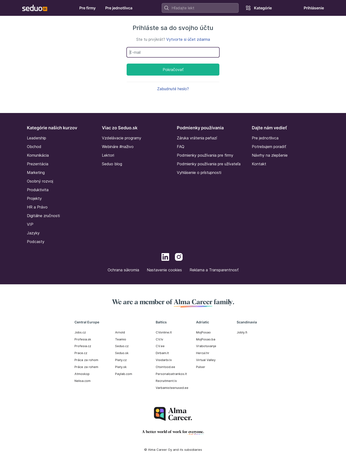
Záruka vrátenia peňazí (197, 138)
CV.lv (159, 339)
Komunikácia (38, 155)
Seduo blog (112, 163)
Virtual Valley (206, 360)
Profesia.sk (82, 339)
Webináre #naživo (118, 146)
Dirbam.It (162, 353)
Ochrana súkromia (123, 269)
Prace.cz (80, 353)
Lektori (108, 155)
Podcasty (35, 241)
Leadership (36, 138)
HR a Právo (37, 207)
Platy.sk (121, 367)
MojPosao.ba (205, 339)
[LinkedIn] (165, 257)
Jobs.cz (80, 332)
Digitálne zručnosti (43, 215)
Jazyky (33, 233)
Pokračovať (173, 69)
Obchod (34, 146)
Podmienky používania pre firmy (205, 155)
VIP (30, 224)
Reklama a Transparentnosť (214, 269)
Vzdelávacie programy (121, 138)
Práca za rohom (86, 360)
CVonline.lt (164, 332)
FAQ (180, 146)
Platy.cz (121, 360)
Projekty (34, 198)
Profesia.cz (82, 346)
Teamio (120, 339)
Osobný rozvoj (40, 181)
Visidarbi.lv (164, 360)
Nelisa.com (82, 381)
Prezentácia (37, 163)
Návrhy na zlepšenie (270, 155)
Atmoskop (82, 374)
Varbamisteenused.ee (172, 388)
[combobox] (200, 8)
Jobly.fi (242, 332)
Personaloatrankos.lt (171, 374)
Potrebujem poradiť (269, 146)
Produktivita (38, 189)
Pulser (200, 367)
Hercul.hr (202, 353)
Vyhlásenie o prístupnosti (199, 172)
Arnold (120, 332)
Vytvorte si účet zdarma (188, 39)
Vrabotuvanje (206, 346)
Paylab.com (123, 374)
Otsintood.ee (165, 367)
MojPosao (203, 332)
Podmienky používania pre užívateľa (209, 163)
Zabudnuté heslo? (173, 88)
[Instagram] (179, 257)
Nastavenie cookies (164, 269)
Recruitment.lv (166, 381)
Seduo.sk (122, 353)
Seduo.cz (122, 346)
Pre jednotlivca (265, 138)
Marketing (36, 172)
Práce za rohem (86, 367)
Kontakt (259, 163)
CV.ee (160, 346)
